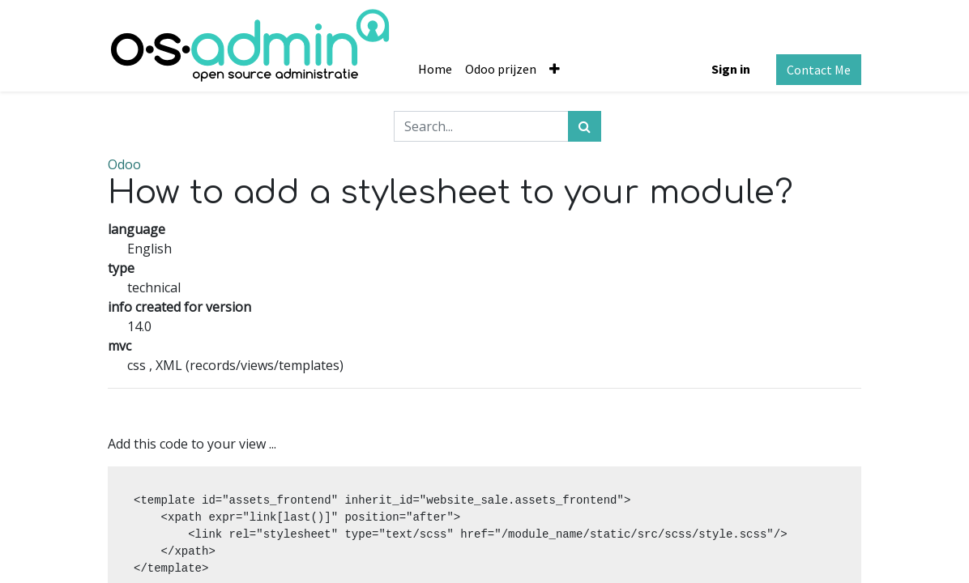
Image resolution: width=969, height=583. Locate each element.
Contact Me (819, 70)
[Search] (584, 126)
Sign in (730, 69)
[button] (554, 69)
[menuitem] (435, 69)
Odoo (124, 164)
